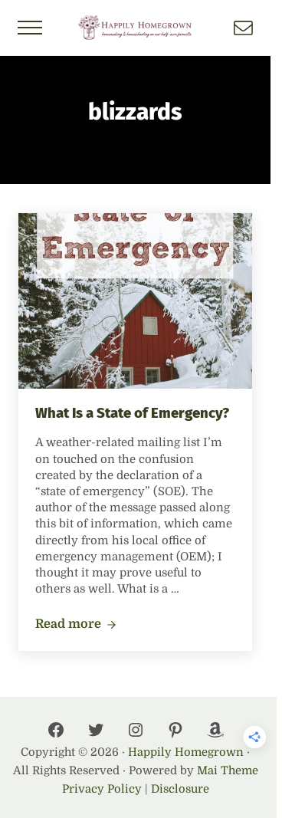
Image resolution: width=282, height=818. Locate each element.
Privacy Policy (102, 789)
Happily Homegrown (186, 752)
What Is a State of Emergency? (132, 413)
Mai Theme (227, 770)
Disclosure (180, 789)
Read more (75, 625)
